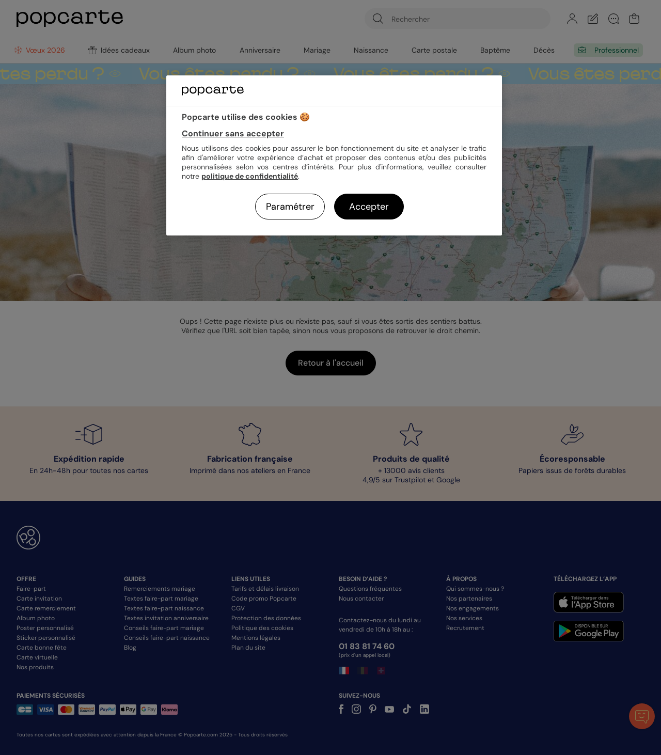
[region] (334, 155)
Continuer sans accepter (233, 133)
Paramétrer (290, 206)
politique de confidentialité (249, 176)
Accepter (369, 206)
